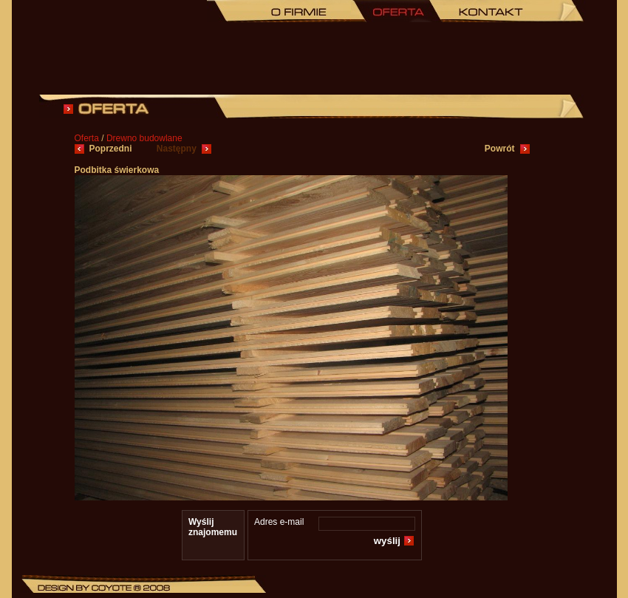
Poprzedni (111, 148)
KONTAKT (488, 11)
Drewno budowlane (144, 138)
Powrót (500, 148)
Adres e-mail (279, 522)
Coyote (112, 588)
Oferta (397, 11)
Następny (177, 148)
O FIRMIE (297, 11)
